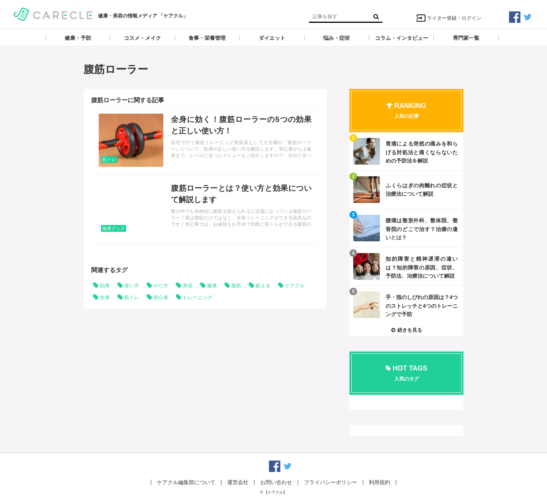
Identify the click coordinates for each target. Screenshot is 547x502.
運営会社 (237, 482)
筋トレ (109, 159)
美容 (188, 285)
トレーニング (197, 297)
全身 (105, 297)
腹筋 (236, 285)
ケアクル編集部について (186, 482)
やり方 (160, 285)
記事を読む (205, 140)
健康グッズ (113, 228)
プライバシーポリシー (330, 482)
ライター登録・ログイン (448, 18)
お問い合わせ (276, 482)
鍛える (263, 285)
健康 (212, 285)
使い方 (131, 285)
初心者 (160, 297)
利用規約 (379, 482)
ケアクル (295, 285)
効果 (105, 285)
